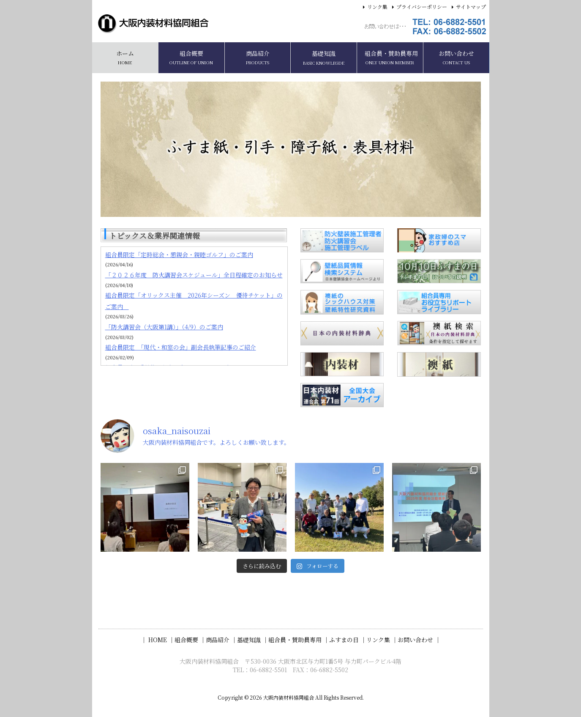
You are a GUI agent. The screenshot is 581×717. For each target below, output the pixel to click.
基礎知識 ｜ (252, 639)
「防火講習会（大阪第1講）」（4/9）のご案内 (164, 327)
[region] (291, 149)
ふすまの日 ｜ (347, 639)
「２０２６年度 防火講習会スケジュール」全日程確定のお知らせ (194, 275)
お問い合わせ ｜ (419, 639)
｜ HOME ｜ (158, 639)
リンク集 (377, 6)
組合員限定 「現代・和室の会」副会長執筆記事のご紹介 (180, 347)
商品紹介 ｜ (221, 639)
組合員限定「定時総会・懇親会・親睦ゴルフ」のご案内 (179, 254)
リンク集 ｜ (382, 639)
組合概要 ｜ (190, 639)
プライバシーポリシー (421, 6)
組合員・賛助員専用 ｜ (298, 639)
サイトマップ (471, 6)
